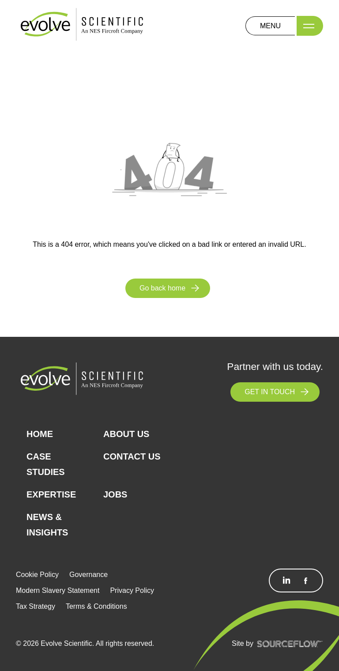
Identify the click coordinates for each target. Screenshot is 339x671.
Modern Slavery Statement (57, 590)
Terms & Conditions (96, 606)
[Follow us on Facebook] (305, 580)
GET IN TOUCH (270, 392)
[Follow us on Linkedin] (286, 580)
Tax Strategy (35, 606)
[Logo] (82, 25)
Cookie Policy (37, 574)
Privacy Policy (132, 590)
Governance (88, 574)
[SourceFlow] (290, 643)
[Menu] (310, 26)
